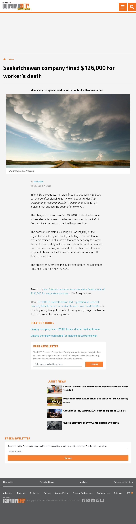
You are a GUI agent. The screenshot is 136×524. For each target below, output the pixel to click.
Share (48, 186)
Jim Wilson (38, 181)
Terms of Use (103, 493)
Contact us (34, 493)
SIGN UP (94, 364)
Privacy (47, 493)
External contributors (123, 482)
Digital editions (47, 482)
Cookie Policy (61, 493)
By (37, 181)
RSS (129, 493)
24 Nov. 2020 (37, 186)
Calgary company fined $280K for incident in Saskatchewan (65, 329)
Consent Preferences (83, 493)
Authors (83, 482)
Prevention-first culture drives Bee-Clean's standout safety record (95, 400)
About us (21, 493)
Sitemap (118, 493)
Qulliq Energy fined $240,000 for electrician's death (91, 422)
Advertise (7, 493)
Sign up (68, 458)
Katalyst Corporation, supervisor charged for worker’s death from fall (95, 388)
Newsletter (8, 482)
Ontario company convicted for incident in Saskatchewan (64, 335)
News (11, 59)
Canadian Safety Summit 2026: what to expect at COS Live (94, 410)
